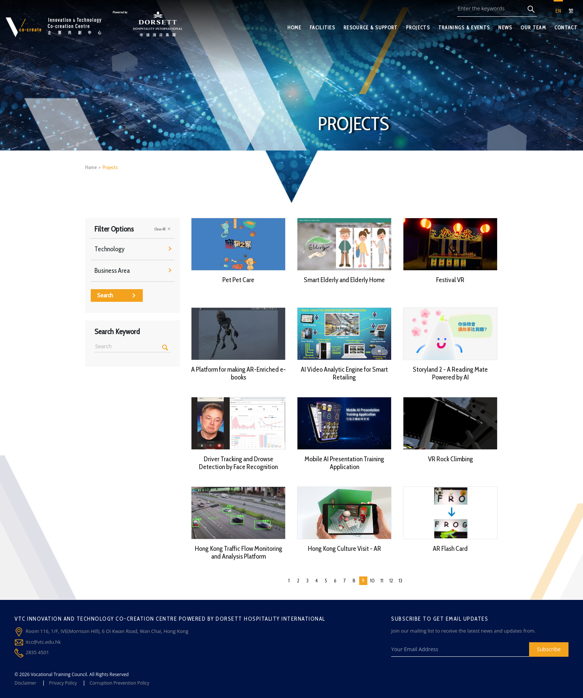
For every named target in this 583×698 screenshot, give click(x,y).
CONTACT (565, 27)
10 (372, 580)
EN (558, 10)
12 (391, 580)
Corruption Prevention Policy (119, 683)
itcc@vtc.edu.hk (43, 642)
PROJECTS (417, 27)
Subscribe (549, 649)
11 (381, 580)
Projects (110, 167)
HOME (294, 27)
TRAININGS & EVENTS (464, 27)
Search (116, 295)
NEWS (505, 27)
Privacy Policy (63, 683)
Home (91, 167)
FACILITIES (322, 27)
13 (400, 580)
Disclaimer (25, 683)
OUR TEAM (533, 27)
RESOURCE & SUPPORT (370, 27)
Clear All (162, 229)
